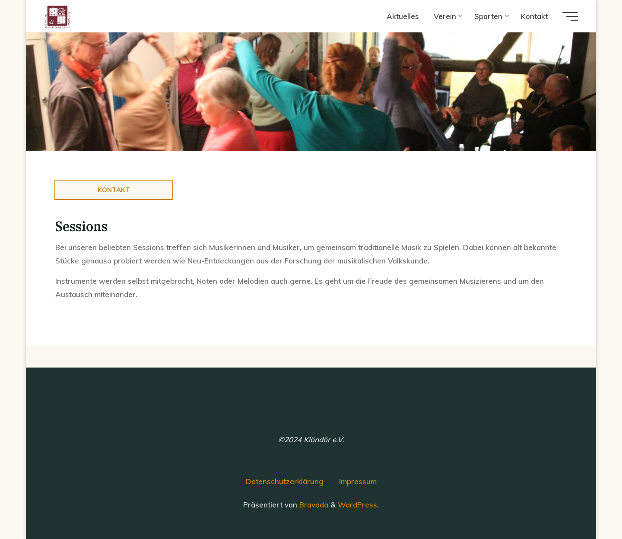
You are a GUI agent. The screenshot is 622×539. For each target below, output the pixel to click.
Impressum (358, 481)
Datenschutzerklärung (285, 481)
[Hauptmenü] (570, 16)
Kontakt (114, 190)
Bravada (312, 504)
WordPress (357, 504)
